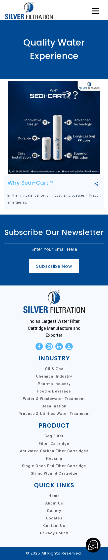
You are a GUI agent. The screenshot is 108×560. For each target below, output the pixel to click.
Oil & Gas (54, 369)
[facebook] (39, 346)
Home (54, 496)
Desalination (54, 406)
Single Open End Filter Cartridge (54, 466)
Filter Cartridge (54, 443)
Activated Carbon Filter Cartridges (54, 451)
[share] (96, 184)
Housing (54, 458)
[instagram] (49, 346)
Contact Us (54, 525)
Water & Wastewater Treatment (54, 398)
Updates (54, 518)
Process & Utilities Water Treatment (54, 413)
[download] (69, 346)
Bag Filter (54, 436)
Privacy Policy (54, 533)
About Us (54, 503)
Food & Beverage (54, 391)
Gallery (54, 510)
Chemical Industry (54, 376)
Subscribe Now (54, 266)
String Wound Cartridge (54, 473)
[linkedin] (59, 346)
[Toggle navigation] (95, 11)
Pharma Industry (54, 384)
